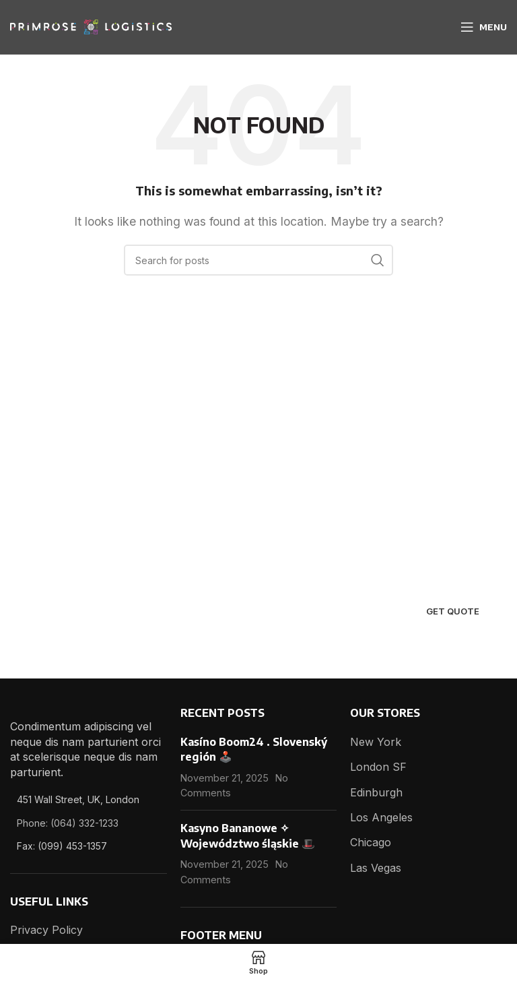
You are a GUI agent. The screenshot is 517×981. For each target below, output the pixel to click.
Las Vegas (375, 868)
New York (375, 742)
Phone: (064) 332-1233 (67, 823)
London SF (378, 766)
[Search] (258, 260)
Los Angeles (381, 817)
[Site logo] (91, 25)
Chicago (370, 842)
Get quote (452, 611)
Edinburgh (376, 792)
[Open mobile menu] (484, 26)
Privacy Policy (46, 930)
